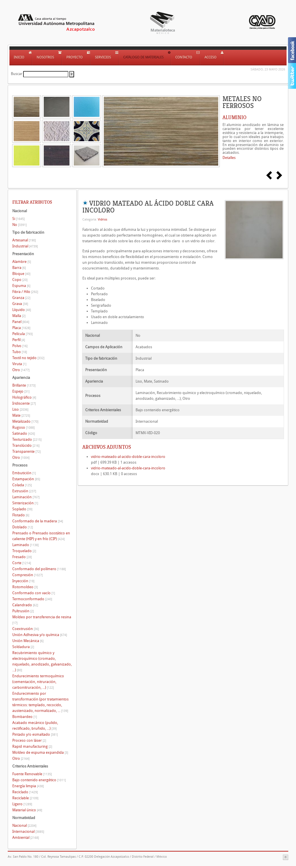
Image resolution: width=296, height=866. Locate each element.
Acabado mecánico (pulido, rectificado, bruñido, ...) (35, 726)
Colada (22, 485)
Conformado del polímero (39, 569)
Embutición (24, 473)
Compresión (27, 575)
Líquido (21, 310)
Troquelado (24, 551)
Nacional (24, 825)
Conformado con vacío (33, 593)
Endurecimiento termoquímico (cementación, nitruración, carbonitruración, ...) (38, 682)
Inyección (23, 581)
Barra (19, 267)
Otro (20, 370)
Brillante (23, 385)
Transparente (26, 451)
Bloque (21, 273)
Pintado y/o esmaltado (35, 734)
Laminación (25, 497)
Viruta (19, 364)
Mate (21, 415)
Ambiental (25, 837)
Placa (21, 328)
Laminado (25, 545)
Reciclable (25, 798)
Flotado (20, 515)
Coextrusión (25, 629)
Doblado (22, 527)
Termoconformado (32, 599)
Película (22, 334)
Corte (21, 563)
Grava (20, 304)
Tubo (19, 352)
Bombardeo (24, 717)
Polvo (19, 346)
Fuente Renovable (32, 774)
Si (18, 218)
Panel (20, 322)
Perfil (18, 340)
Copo (19, 279)
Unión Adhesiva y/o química (39, 635)
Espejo (20, 391)
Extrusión (24, 491)
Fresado (22, 557)
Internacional (28, 831)
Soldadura (23, 647)
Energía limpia (28, 786)
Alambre (21, 261)
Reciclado (25, 792)
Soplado (22, 509)
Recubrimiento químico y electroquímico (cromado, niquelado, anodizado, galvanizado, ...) (42, 661)
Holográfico (24, 397)
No (19, 225)
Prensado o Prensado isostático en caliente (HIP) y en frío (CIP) (41, 536)
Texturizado (26, 439)
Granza (21, 298)
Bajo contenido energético (39, 780)
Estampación (26, 479)
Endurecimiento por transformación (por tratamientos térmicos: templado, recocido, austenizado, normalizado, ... (40, 702)
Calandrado (25, 605)
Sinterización (25, 503)
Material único (27, 810)
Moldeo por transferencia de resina (41, 620)
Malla (18, 316)
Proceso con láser (29, 740)
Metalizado (25, 421)
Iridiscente (24, 403)
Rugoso (23, 427)
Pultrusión (23, 611)
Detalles (229, 158)
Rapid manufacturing (32, 746)
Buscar (16, 74)
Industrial (25, 246)
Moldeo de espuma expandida (40, 752)
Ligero (22, 804)
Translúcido (25, 445)
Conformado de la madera (37, 521)
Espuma (21, 286)
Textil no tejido (28, 358)
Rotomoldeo (25, 587)
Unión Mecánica (27, 641)
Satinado (23, 433)
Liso (20, 409)
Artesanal (24, 240)
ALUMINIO (235, 117)
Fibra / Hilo (25, 292)
